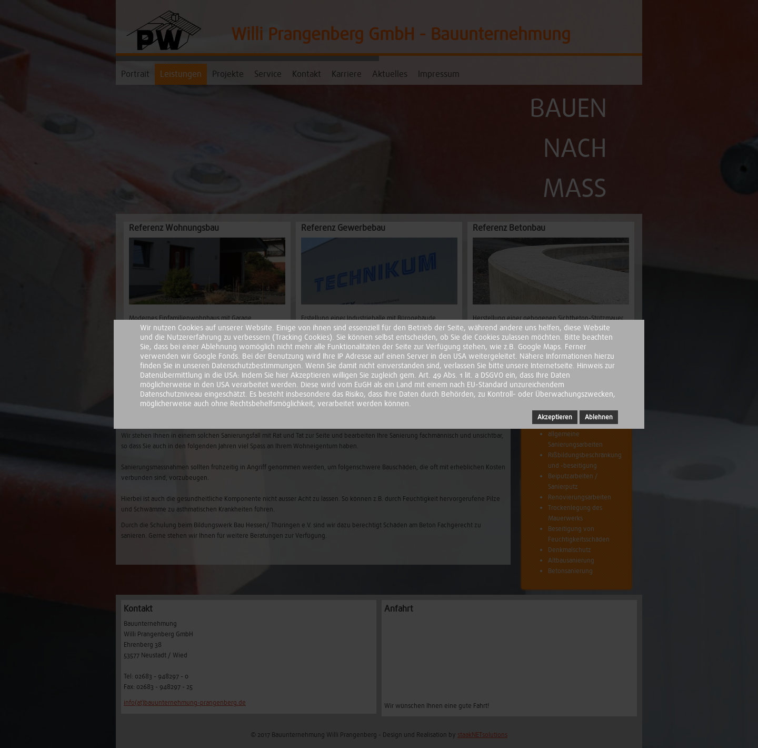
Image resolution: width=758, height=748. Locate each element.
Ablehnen (599, 417)
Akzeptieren (554, 417)
